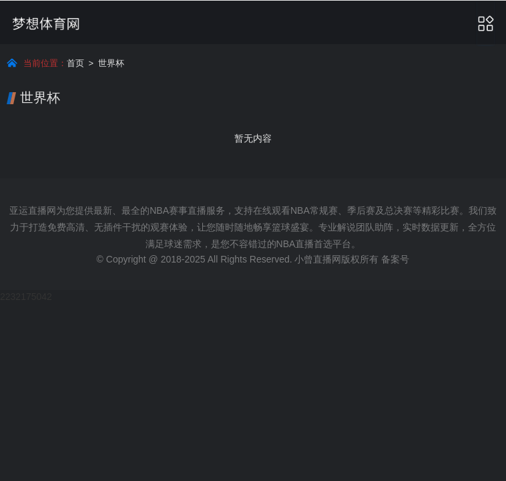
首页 (75, 63)
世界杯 (111, 63)
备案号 (395, 259)
